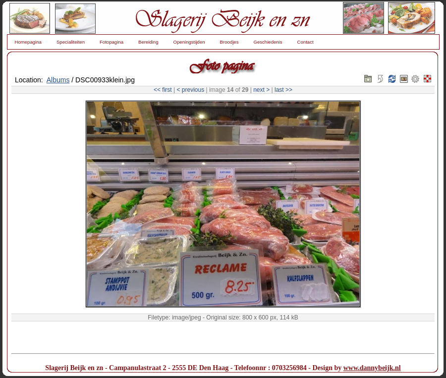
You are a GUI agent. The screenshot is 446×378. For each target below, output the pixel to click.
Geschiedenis (267, 42)
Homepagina (28, 42)
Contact (305, 42)
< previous (190, 89)
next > (261, 89)
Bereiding (148, 42)
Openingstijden (189, 42)
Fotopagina (111, 42)
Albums (58, 80)
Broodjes (229, 42)
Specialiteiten (70, 42)
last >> (283, 89)
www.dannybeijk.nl (372, 368)
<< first (163, 89)
